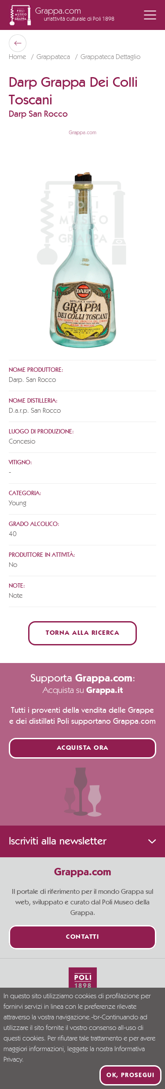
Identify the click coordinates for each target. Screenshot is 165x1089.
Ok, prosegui (130, 1075)
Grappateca (54, 57)
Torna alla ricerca (82, 633)
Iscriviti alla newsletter (82, 841)
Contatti (82, 937)
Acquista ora (83, 748)
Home (18, 57)
